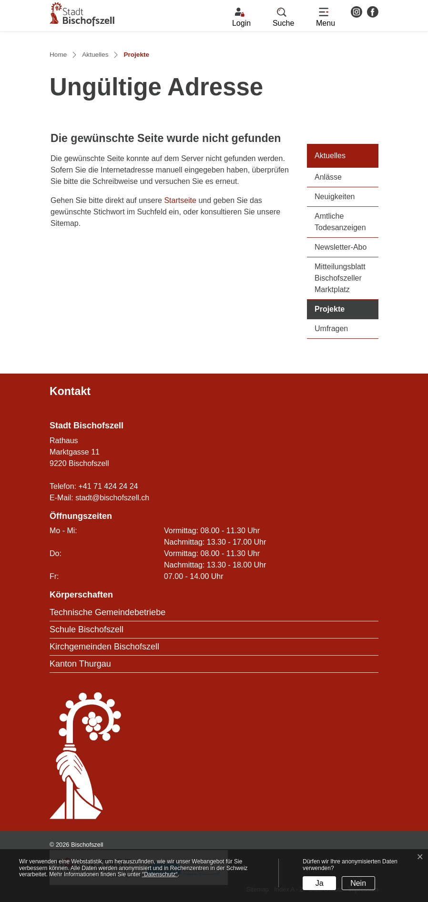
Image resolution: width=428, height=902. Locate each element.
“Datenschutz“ (160, 874)
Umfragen (331, 328)
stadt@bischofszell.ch (112, 498)
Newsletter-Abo (341, 247)
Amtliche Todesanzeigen (340, 222)
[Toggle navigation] (325, 17)
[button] (283, 17)
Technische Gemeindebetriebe (107, 612)
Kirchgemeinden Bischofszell (104, 646)
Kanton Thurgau (80, 664)
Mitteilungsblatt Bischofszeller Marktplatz (340, 278)
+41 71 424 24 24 (108, 486)
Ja (320, 883)
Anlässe (328, 177)
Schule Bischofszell (86, 629)
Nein (358, 883)
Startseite (180, 200)
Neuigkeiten (335, 197)
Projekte (346, 308)
